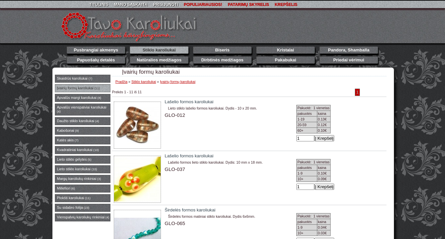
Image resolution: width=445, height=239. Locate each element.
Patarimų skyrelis (248, 4)
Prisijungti (165, 4)
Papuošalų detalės (96, 59)
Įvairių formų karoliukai (178, 82)
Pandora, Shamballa (348, 49)
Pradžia (121, 82)
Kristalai (285, 49)
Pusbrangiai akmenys (96, 49)
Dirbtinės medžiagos (222, 59)
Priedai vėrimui (348, 59)
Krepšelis (286, 4)
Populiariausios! (203, 4)
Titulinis (98, 4)
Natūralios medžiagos (159, 59)
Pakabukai (285, 59)
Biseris (222, 49)
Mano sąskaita (130, 4)
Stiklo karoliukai (159, 49)
